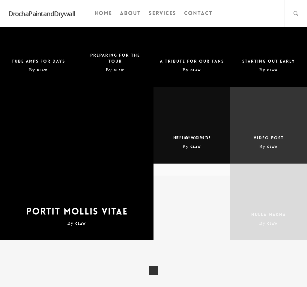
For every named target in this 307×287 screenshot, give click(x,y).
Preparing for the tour (115, 58)
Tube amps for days (38, 61)
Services (162, 13)
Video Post (269, 138)
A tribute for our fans (192, 61)
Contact (198, 13)
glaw (42, 70)
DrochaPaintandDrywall (41, 13)
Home (103, 13)
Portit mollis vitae (77, 212)
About (130, 13)
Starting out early (268, 61)
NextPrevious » (153, 270)
